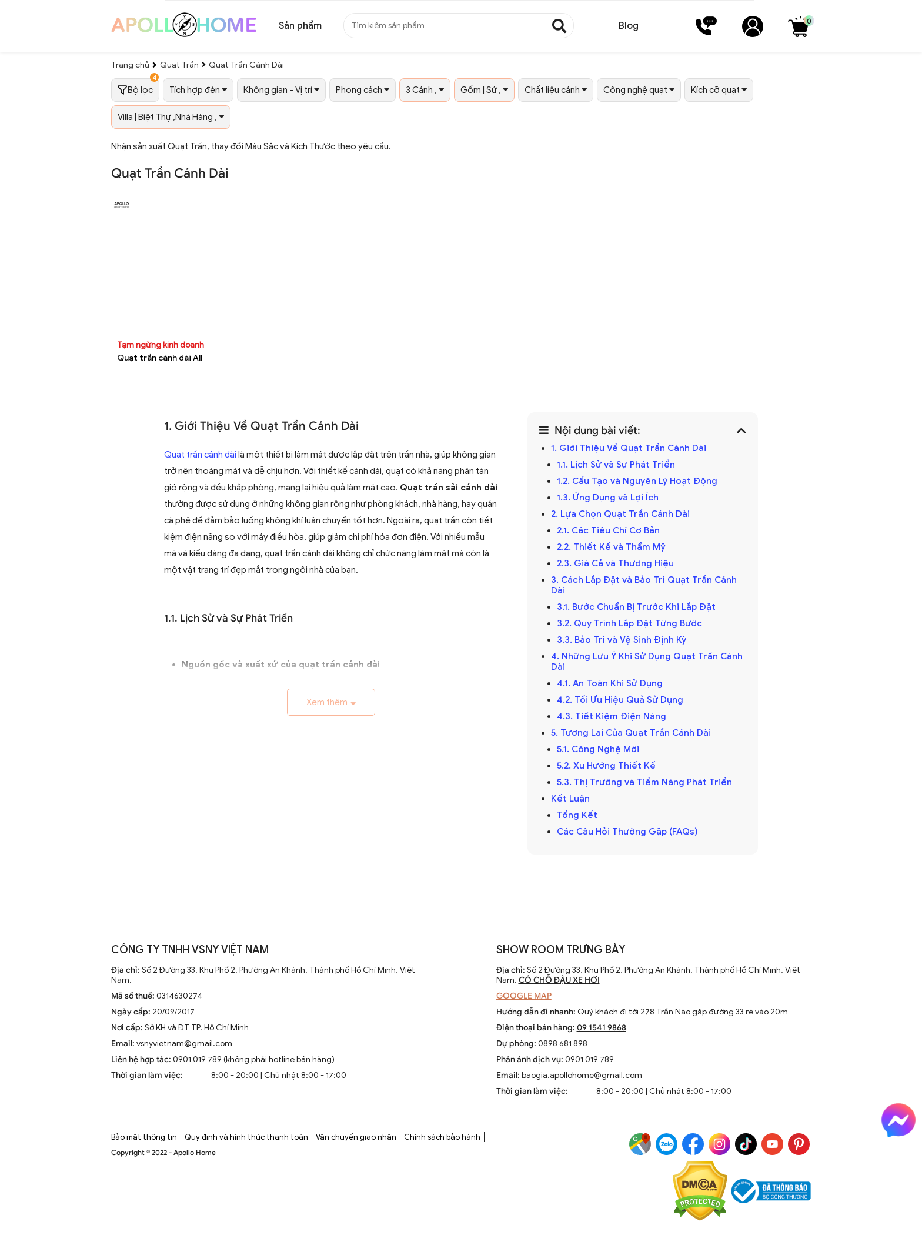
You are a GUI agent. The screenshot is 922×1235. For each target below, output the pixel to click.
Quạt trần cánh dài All (159, 358)
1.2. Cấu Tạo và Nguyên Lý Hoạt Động (637, 481)
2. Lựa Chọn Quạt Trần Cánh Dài (620, 514)
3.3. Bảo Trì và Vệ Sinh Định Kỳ (621, 640)
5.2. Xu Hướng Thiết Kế (606, 765)
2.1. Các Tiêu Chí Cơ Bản (608, 530)
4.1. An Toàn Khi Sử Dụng (610, 683)
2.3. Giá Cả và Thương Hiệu (615, 563)
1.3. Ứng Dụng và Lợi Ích (608, 497)
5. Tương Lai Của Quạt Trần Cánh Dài (631, 732)
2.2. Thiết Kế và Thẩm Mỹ (611, 547)
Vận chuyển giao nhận (356, 1137)
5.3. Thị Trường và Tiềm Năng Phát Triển (644, 782)
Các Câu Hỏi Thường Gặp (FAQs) (627, 831)
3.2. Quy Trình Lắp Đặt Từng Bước (629, 623)
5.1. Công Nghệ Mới (598, 749)
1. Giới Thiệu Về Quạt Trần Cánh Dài (628, 448)
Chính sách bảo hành (442, 1137)
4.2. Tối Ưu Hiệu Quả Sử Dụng (620, 700)
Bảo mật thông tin (144, 1137)
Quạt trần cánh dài (200, 454)
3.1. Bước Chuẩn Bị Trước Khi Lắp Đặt (636, 607)
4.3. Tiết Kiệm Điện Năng (611, 716)
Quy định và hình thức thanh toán (246, 1137)
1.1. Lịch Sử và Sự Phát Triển (616, 464)
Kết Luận (570, 798)
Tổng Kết (577, 815)
